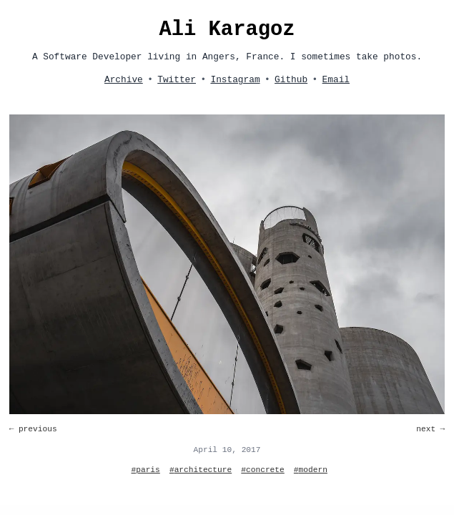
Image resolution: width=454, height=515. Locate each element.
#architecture (200, 470)
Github (291, 79)
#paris (146, 470)
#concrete (262, 470)
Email (336, 79)
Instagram (235, 79)
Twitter (176, 79)
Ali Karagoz (227, 29)
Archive (123, 79)
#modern (310, 470)
